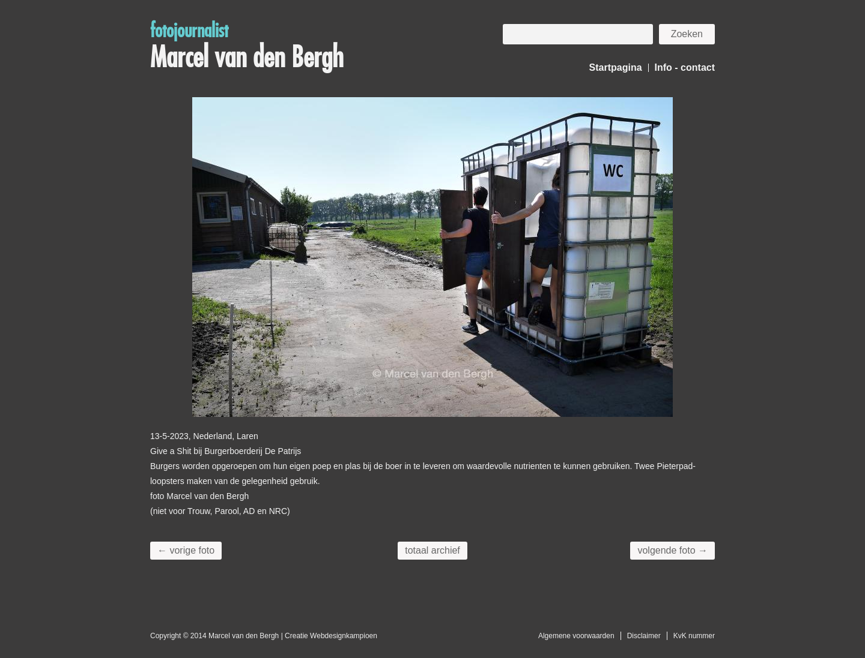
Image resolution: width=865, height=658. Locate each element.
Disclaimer (644, 636)
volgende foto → (672, 550)
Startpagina (615, 67)
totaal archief (432, 550)
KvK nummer (694, 636)
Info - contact (685, 67)
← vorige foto (185, 550)
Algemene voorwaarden (576, 636)
